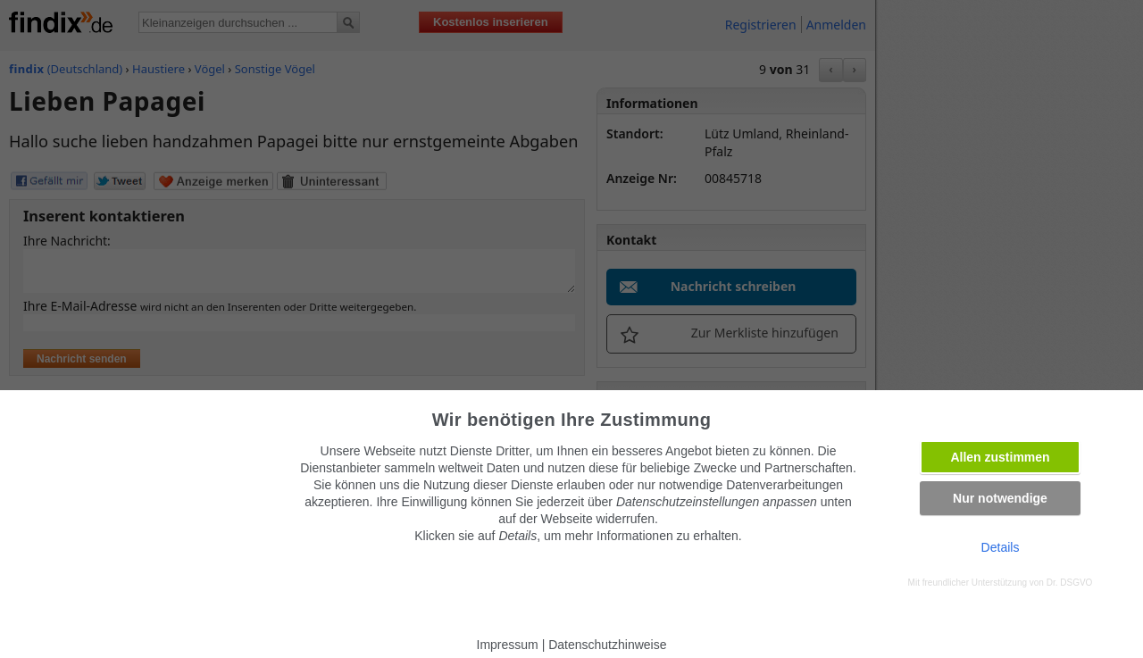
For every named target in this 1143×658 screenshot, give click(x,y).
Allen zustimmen (999, 457)
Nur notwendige (1000, 498)
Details (1000, 547)
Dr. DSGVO (1070, 582)
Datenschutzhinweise (607, 644)
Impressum (507, 644)
